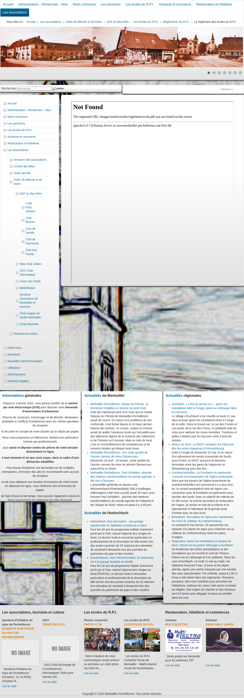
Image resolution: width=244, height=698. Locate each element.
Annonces (13, 354)
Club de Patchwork (31, 241)
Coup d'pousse (29, 324)
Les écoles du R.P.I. (139, 4)
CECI (45, 620)
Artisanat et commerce (175, 4)
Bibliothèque (27, 288)
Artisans (171, 620)
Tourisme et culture (25, 333)
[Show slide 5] (229, 72)
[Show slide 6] (235, 72)
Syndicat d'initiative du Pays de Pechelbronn (18, 633)
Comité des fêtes (24, 166)
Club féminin (30, 220)
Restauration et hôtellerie (214, 4)
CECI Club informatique (27, 272)
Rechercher (8, 88)
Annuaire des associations (30, 159)
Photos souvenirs (96, 620)
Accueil (8, 4)
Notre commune (84, 4)
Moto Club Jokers (31, 264)
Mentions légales (18, 381)
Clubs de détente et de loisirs (28, 181)
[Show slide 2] (214, 72)
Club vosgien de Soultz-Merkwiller (30, 315)
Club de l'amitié (30, 230)
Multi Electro (176, 624)
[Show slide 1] (208, 72)
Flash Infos (14, 347)
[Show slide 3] (219, 72)
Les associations (15, 12)
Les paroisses (111, 4)
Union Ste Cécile (30, 281)
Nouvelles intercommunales (24, 361)
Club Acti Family (31, 252)
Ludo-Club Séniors (30, 207)
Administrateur (16, 374)
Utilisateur (13, 367)
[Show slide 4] (224, 72)
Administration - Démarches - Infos (43, 4)
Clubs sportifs (22, 173)
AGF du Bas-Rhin (31, 193)
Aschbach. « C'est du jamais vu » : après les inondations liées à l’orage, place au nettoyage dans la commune (204, 408)
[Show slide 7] (240, 72)
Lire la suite (9, 686)
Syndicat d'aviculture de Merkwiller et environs (29, 300)
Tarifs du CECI (53, 624)
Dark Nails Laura (220, 624)
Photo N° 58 (93, 624)
